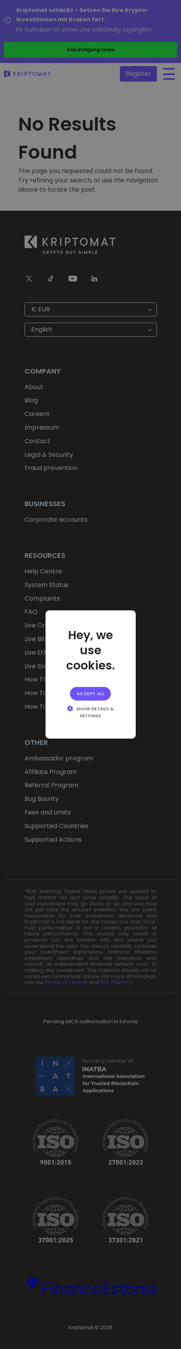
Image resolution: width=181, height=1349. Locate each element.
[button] (90, 711)
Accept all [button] (90, 693)
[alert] (90, 674)
